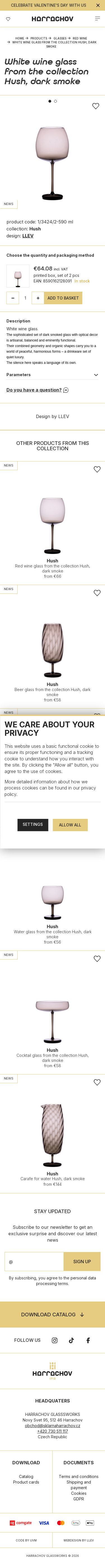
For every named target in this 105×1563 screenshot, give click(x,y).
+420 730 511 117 (52, 1431)
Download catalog (48, 1314)
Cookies (79, 1493)
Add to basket (63, 298)
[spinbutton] (25, 298)
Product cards (26, 1482)
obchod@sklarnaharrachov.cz (52, 1425)
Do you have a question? (34, 390)
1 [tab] (49, 101)
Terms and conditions (79, 1476)
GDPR (78, 1498)
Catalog (26, 1476)
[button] (38, 298)
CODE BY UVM (26, 1540)
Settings (33, 824)
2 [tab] (55, 101)
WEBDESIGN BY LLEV (79, 1540)
